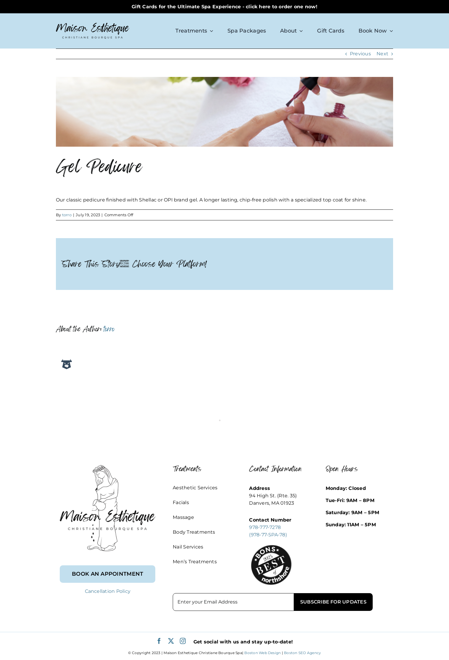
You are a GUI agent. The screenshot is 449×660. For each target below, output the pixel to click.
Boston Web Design (262, 653)
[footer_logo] (108, 467)
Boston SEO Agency (302, 653)
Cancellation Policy (108, 591)
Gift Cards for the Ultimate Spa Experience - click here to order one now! (224, 6)
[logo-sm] (93, 25)
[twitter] (171, 641)
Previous (360, 54)
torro (67, 214)
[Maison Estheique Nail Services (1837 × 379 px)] (224, 112)
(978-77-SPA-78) (268, 535)
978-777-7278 (265, 527)
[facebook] (159, 641)
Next (382, 54)
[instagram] (183, 641)
